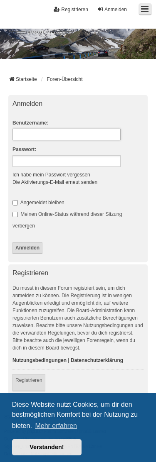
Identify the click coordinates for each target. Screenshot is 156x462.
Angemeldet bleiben (38, 202)
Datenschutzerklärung (97, 360)
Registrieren (28, 380)
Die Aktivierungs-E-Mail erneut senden (54, 182)
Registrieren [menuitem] (71, 9)
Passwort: (24, 149)
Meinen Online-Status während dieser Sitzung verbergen (67, 220)
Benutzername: (30, 123)
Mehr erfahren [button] (56, 425)
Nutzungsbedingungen (39, 360)
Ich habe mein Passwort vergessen (51, 175)
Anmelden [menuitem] (112, 9)
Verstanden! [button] (47, 447)
